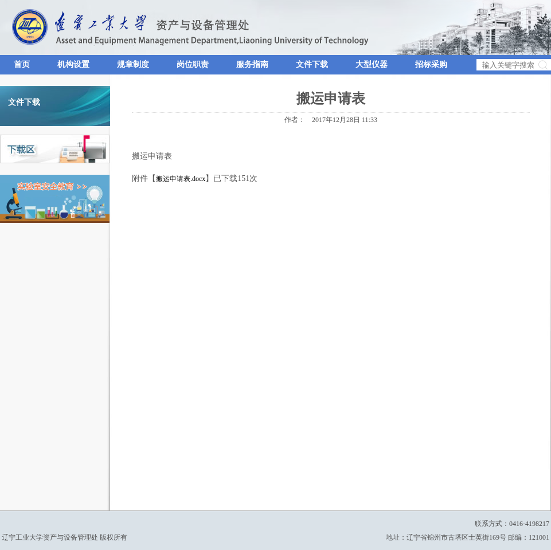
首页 (22, 64)
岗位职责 (193, 64)
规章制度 (133, 64)
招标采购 (431, 64)
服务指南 (252, 64)
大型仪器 (371, 64)
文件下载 (312, 64)
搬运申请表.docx (180, 179)
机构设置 (73, 64)
